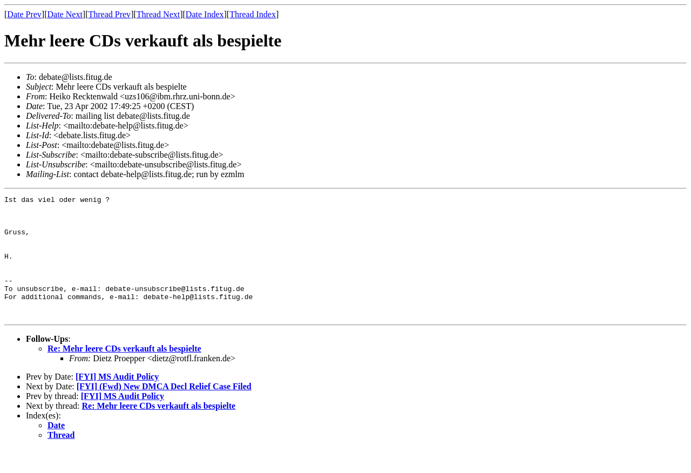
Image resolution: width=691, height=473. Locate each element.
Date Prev (24, 14)
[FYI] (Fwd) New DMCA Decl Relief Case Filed (164, 410)
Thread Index (252, 14)
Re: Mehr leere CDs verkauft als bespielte (124, 372)
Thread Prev (109, 14)
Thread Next (158, 14)
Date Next (65, 14)
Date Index (205, 14)
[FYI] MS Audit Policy (117, 401)
